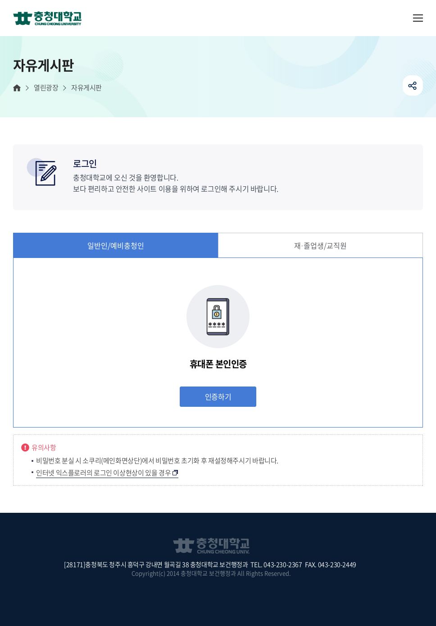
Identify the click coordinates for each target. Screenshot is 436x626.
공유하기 (413, 85)
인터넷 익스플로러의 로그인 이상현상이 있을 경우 (103, 473)
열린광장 (46, 87)
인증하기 (218, 396)
